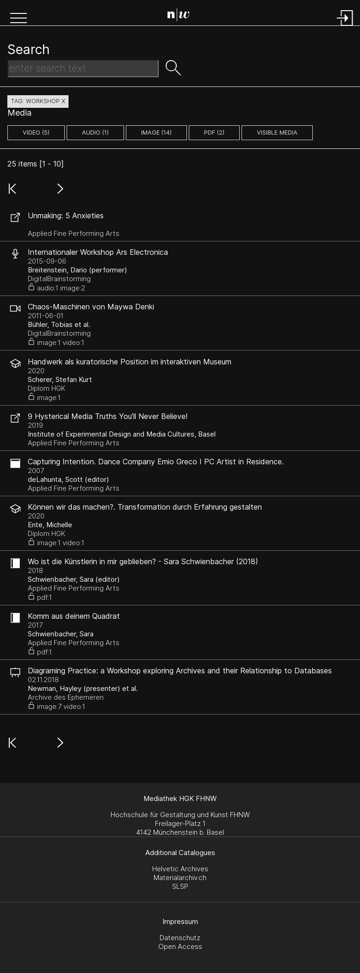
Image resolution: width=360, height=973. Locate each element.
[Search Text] (83, 68)
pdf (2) (214, 132)
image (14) (156, 132)
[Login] (345, 26)
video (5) (36, 132)
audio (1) (95, 132)
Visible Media (277, 132)
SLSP (180, 886)
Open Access (180, 946)
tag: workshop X (38, 101)
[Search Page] (182, 16)
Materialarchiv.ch (180, 877)
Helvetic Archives (180, 868)
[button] (18, 19)
